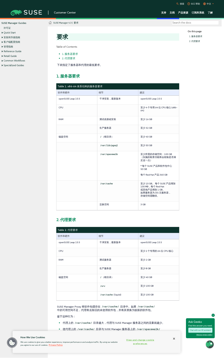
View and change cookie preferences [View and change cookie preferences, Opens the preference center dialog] (140, 342)
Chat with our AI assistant (200, 330)
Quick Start (10, 32)
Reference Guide (12, 51)
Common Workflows (14, 60)
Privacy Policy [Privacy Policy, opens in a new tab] (56, 345)
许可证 (7, 28)
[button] (12, 343)
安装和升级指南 (12, 37)
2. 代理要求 (194, 41)
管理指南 (8, 46)
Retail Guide (10, 56)
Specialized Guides (14, 65)
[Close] (174, 338)
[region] (97, 342)
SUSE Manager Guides (13, 23)
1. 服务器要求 (195, 36)
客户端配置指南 (12, 42)
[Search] (195, 23)
